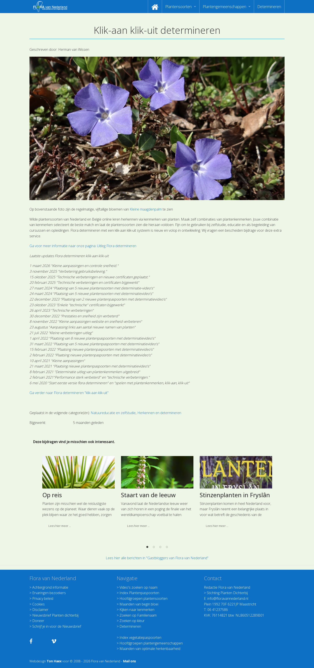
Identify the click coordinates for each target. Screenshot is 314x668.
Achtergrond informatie (50, 587)
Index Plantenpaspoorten (139, 592)
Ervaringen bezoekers (49, 592)
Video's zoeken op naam (138, 587)
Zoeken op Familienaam (138, 615)
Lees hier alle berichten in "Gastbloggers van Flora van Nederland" (157, 558)
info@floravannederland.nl (227, 598)
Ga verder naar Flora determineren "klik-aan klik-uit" (69, 392)
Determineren (269, 6)
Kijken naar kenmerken (136, 609)
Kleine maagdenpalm (146, 209)
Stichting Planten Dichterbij (227, 592)
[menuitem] (155, 6)
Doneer (38, 620)
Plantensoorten (178, 6)
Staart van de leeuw (148, 530)
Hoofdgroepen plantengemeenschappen (151, 643)
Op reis (52, 530)
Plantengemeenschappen (224, 6)
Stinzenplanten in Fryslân (235, 530)
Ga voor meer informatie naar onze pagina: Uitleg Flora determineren (82, 245)
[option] (78, 528)
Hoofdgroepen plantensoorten (143, 598)
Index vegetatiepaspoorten (140, 637)
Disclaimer (40, 609)
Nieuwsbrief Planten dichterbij (55, 615)
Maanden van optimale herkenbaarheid (149, 648)
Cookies (38, 604)
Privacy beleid (42, 598)
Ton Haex (54, 661)
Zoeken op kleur (132, 620)
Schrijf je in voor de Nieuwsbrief (56, 626)
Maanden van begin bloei (138, 604)
